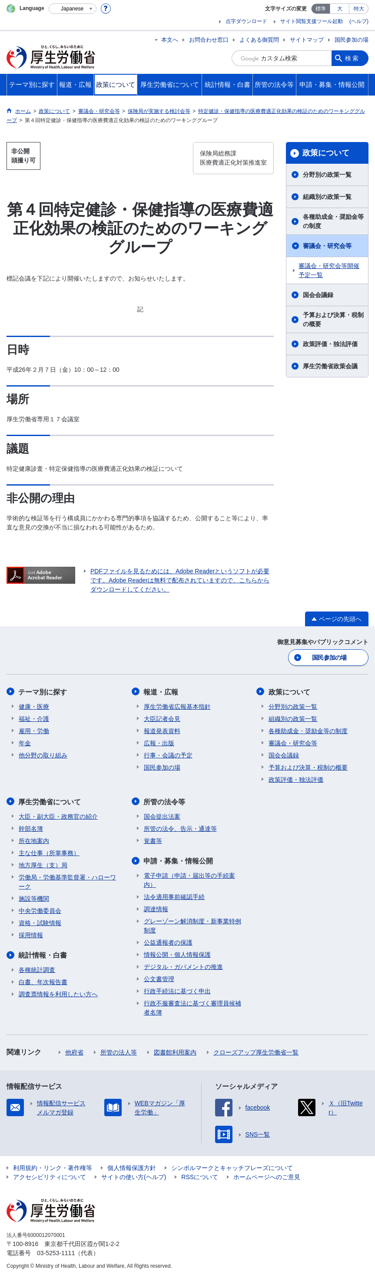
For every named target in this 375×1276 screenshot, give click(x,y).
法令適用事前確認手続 (174, 895)
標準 (320, 9)
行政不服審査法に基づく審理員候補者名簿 (192, 1006)
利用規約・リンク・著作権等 (52, 1166)
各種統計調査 (37, 968)
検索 (352, 58)
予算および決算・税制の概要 (333, 319)
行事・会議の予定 (168, 754)
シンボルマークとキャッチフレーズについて (232, 1166)
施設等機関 (34, 897)
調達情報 (156, 907)
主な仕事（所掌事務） (49, 851)
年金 (25, 742)
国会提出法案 (162, 815)
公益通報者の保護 (168, 941)
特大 (359, 9)
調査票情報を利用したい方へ (58, 992)
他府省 (74, 1051)
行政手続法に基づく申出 (177, 989)
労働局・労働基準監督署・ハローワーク (67, 881)
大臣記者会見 (162, 717)
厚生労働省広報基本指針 (177, 705)
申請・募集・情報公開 (178, 859)
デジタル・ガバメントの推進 (183, 965)
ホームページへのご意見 (266, 1175)
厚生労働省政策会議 (330, 366)
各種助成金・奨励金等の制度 (333, 221)
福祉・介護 (34, 717)
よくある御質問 (259, 40)
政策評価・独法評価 (330, 343)
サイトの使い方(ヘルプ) (133, 1175)
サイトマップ (307, 40)
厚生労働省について (50, 800)
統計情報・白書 (43, 954)
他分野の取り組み (43, 754)
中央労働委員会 (40, 909)
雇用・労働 (34, 730)
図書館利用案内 (175, 1051)
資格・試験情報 (40, 921)
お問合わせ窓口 (209, 40)
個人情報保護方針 (131, 1166)
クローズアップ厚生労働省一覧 (256, 1051)
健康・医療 (34, 705)
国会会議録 (318, 294)
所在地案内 (34, 839)
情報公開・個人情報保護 (177, 953)
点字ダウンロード (246, 21)
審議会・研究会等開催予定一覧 (329, 270)
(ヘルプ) (358, 21)
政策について (325, 153)
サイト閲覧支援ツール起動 (311, 21)
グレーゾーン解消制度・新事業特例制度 (192, 924)
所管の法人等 (118, 1051)
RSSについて (199, 1175)
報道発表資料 (162, 730)
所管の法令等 (165, 800)
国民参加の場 (351, 40)
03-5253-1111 (56, 1251)
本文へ (169, 40)
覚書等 (153, 839)
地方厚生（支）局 (43, 863)
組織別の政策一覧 (327, 196)
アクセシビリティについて (49, 1175)
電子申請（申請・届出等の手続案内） (189, 879)
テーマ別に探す (43, 691)
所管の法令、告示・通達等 (180, 827)
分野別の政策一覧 (327, 174)
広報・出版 (159, 742)
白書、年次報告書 (43, 980)
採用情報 (31, 933)
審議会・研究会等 (327, 245)
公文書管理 (159, 977)
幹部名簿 (31, 827)
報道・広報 (161, 691)
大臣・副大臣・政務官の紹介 (58, 815)
